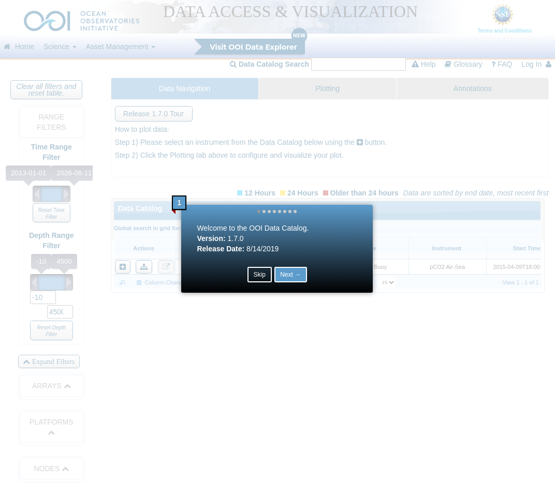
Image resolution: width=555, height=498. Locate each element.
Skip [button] (260, 275)
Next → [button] (291, 275)
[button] (259, 212)
